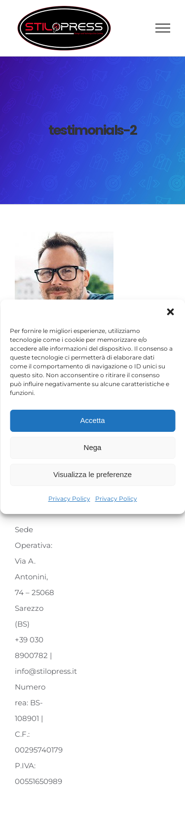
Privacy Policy (69, 498)
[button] (170, 312)
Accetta (92, 420)
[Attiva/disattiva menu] (163, 28)
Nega (93, 447)
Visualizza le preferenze (92, 474)
